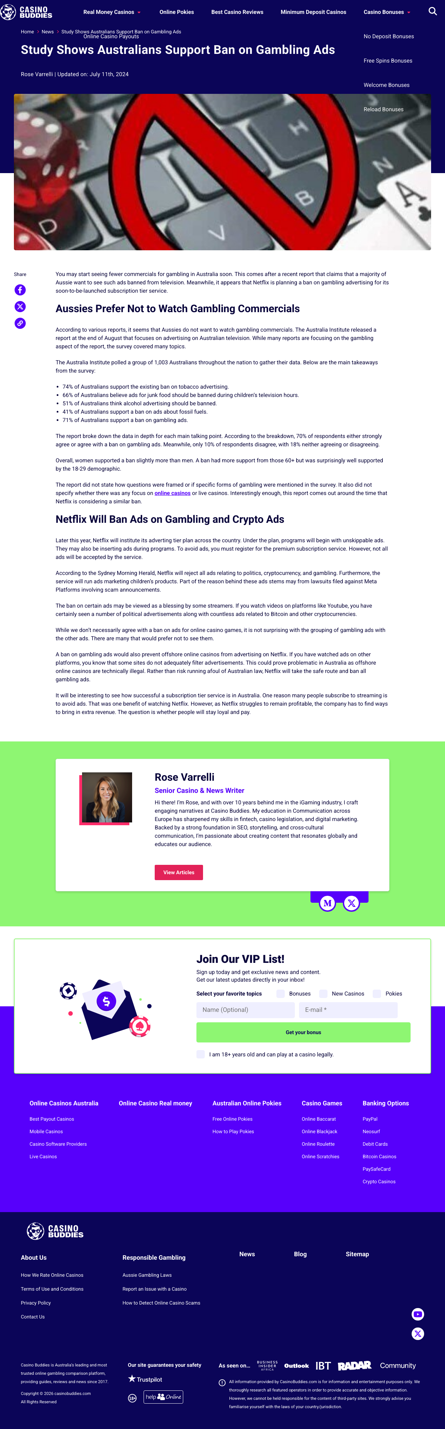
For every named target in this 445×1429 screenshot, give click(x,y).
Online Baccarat (319, 1119)
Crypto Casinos (379, 1182)
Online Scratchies (320, 1157)
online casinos (173, 493)
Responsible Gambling (154, 1257)
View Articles (178, 872)
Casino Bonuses (388, 12)
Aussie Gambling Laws (147, 1275)
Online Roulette (318, 1144)
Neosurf (371, 1132)
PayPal (370, 1119)
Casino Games (322, 1103)
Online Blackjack (319, 1132)
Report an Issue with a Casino (154, 1289)
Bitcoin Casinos (379, 1157)
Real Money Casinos (112, 12)
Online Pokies (177, 12)
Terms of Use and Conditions (52, 1289)
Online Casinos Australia (64, 1103)
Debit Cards (375, 1144)
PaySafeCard (376, 1169)
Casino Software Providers (58, 1144)
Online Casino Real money (155, 1103)
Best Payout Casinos (52, 1119)
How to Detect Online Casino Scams (161, 1303)
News (48, 32)
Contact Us (33, 1317)
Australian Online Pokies (246, 1103)
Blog (300, 1254)
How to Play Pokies (233, 1132)
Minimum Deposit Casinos (314, 12)
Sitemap (357, 1254)
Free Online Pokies (232, 1119)
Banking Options (386, 1103)
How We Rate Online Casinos (52, 1275)
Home (27, 32)
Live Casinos (43, 1157)
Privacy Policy (36, 1303)
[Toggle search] (433, 12)
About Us (34, 1257)
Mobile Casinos (46, 1132)
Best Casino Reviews (237, 12)
